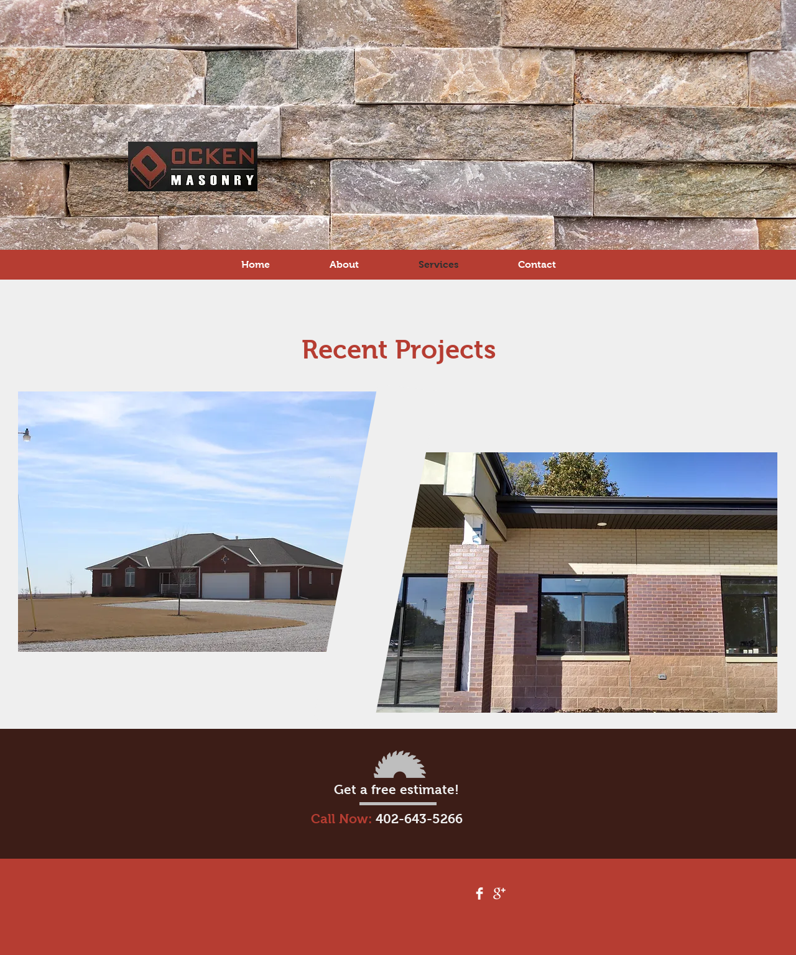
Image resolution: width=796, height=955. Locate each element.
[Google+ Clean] (499, 893)
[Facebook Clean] (479, 893)
